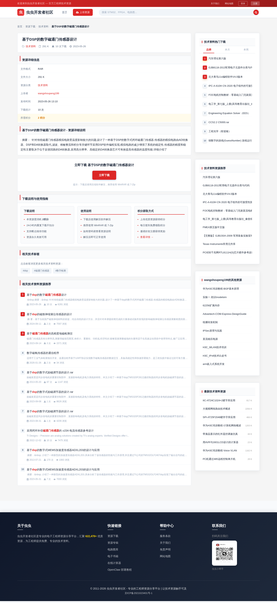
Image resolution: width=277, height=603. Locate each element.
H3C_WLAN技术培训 (214, 351)
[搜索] (230, 12)
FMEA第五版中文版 (214, 229)
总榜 (208, 49)
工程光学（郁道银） (220, 132)
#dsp (25, 272)
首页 (65, 12)
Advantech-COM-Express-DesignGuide (224, 317)
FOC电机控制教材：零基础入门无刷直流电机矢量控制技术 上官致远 (230, 95)
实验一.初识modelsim (215, 300)
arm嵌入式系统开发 (213, 368)
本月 (227, 49)
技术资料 (31, 46)
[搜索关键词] (207, 12)
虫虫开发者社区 (35, 12)
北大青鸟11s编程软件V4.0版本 (226, 77)
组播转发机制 (210, 325)
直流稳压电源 (210, 342)
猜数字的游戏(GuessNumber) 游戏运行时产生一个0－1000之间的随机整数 (230, 141)
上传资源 (250, 12)
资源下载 (79, 12)
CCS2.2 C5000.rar (219, 123)
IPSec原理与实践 (212, 334)
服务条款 (165, 537)
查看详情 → (147, 239)
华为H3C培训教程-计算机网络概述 (222, 430)
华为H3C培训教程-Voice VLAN (220, 455)
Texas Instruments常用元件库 (219, 246)
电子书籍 (113, 557)
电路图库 (113, 551)
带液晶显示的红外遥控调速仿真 (220, 438)
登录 (242, 3)
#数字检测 (60, 272)
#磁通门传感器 (41, 272)
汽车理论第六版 (217, 58)
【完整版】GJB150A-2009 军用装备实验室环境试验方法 (227, 238)
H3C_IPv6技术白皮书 (215, 359)
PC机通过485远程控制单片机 (219, 464)
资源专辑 (96, 12)
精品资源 (129, 12)
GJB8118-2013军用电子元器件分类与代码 (230, 67)
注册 (255, 3)
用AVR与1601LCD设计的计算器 (220, 447)
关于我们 (210, 3)
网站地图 (227, 3)
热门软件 (112, 12)
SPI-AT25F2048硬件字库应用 (219, 421)
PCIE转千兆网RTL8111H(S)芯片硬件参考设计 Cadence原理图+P (227, 255)
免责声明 (165, 551)
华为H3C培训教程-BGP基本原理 (221, 291)
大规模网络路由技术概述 (216, 413)
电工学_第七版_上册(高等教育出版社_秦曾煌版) (230, 104)
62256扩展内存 (211, 308)
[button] (104, 176)
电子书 (145, 12)
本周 (246, 49)
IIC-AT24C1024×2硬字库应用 (219, 404)
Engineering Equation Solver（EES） (229, 114)
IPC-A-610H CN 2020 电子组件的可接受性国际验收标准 (230, 86)
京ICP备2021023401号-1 (139, 595)
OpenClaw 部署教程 (120, 571)
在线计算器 (114, 564)
